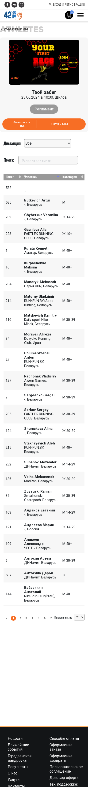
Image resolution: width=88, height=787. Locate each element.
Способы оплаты (64, 738)
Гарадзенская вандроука (19, 758)
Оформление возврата (61, 758)
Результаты (59, 124)
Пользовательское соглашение (66, 769)
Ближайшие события (18, 747)
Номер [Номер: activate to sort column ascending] (10, 176)
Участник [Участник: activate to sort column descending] (30, 176)
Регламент (44, 109)
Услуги (13, 779)
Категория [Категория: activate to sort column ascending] (69, 176)
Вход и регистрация (69, 5)
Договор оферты (65, 777)
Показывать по (69, 617)
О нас (12, 773)
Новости (15, 738)
